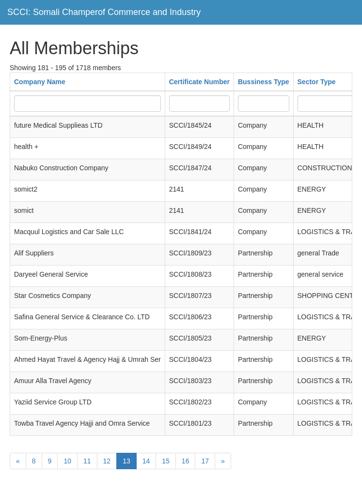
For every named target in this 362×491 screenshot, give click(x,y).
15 (166, 461)
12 (107, 461)
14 (146, 461)
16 (185, 461)
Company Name (39, 82)
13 (126, 461)
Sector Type (317, 82)
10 (67, 461)
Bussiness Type (263, 82)
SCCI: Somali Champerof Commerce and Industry (104, 12)
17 (205, 461)
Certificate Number (199, 82)
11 (87, 461)
